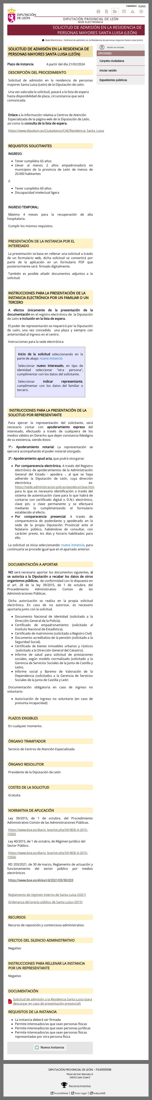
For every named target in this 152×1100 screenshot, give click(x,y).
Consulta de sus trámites (115, 11)
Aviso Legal (80, 1093)
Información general (98, 11)
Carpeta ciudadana (112, 61)
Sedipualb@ (99, 1093)
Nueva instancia (49, 1047)
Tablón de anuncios (123, 11)
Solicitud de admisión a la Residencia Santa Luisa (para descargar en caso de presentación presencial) (52, 1001)
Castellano (131, 5)
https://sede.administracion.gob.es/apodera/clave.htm (54, 487)
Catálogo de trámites (107, 11)
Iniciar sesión (108, 70)
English (142, 5)
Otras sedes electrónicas (141, 11)
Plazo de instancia (20, 64)
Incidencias (132, 11)
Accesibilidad (60, 1093)
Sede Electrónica (53, 40)
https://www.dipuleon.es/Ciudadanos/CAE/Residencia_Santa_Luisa (56, 131)
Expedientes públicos (113, 80)
